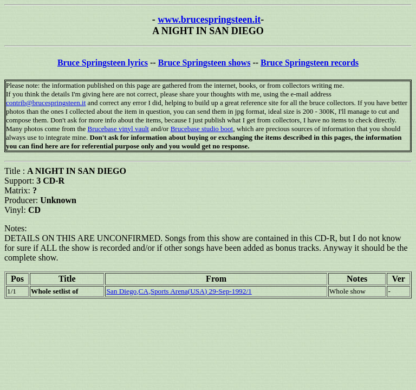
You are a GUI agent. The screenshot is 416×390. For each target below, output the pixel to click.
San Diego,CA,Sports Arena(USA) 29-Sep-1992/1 (178, 291)
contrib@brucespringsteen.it (46, 103)
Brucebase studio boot (202, 129)
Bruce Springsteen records (310, 62)
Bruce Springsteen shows (204, 62)
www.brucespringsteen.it (209, 19)
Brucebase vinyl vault (118, 129)
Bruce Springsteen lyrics (102, 62)
